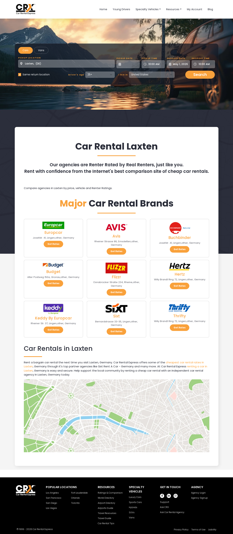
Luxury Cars (135, 497)
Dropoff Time (201, 58)
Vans (41, 50)
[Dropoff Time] (205, 64)
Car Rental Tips (106, 523)
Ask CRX (164, 507)
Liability (212, 529)
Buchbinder (179, 237)
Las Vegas (51, 508)
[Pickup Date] (130, 64)
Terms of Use (198, 529)
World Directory (106, 497)
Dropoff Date (176, 58)
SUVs (132, 512)
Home (103, 9)
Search (200, 74)
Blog (210, 9)
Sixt (116, 316)
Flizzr (116, 277)
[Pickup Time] (155, 64)
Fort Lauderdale (79, 492)
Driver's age (76, 74)
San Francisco (53, 497)
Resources (172, 9)
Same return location (36, 74)
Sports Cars (135, 502)
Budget (53, 271)
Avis (116, 236)
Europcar (53, 232)
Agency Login (198, 492)
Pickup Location (29, 57)
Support (164, 502)
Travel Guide (104, 518)
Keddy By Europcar (53, 318)
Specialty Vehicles (147, 9)
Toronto (75, 502)
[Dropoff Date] (180, 64)
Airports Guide (105, 508)
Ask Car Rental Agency (172, 512)
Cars (25, 50)
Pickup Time (149, 58)
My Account (194, 9)
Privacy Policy (181, 529)
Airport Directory (106, 502)
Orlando (75, 497)
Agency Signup (199, 497)
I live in (123, 74)
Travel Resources (107, 513)
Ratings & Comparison (110, 492)
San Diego (51, 502)
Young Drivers (121, 9)
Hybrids (133, 507)
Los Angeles (52, 492)
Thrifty (179, 316)
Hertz (180, 274)
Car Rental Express (43, 529)
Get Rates (53, 244)
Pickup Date (124, 58)
